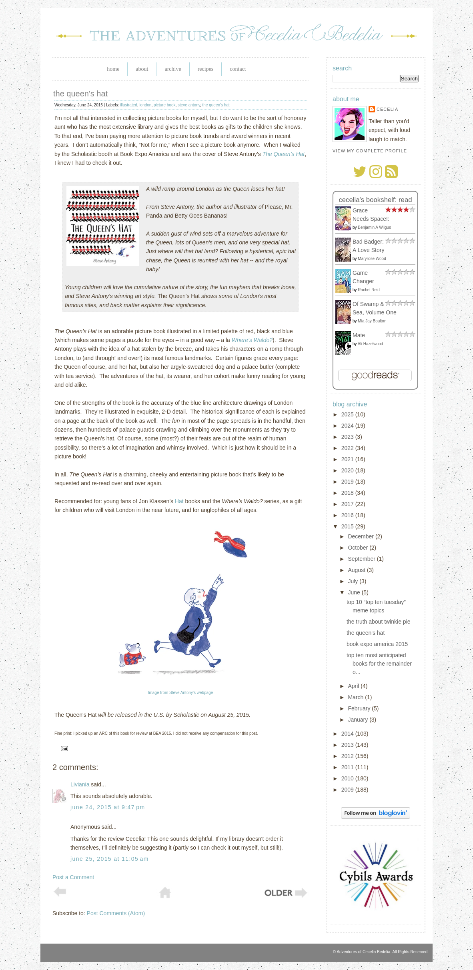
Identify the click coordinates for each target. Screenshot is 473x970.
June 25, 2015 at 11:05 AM (109, 859)
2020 (348, 470)
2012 (348, 756)
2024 (348, 425)
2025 (348, 414)
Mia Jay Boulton (372, 321)
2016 (348, 515)
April (354, 686)
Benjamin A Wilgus (374, 227)
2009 (348, 789)
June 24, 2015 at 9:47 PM (107, 807)
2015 (348, 526)
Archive (172, 69)
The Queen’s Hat (284, 154)
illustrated (128, 105)
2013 (348, 745)
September (362, 559)
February (360, 708)
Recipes (206, 69)
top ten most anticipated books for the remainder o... (379, 663)
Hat (179, 501)
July (353, 581)
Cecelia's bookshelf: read (375, 200)
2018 (348, 493)
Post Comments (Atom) (116, 913)
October (358, 547)
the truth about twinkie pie (379, 621)
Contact (238, 69)
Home (113, 69)
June (354, 592)
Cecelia (387, 109)
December (361, 536)
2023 (348, 437)
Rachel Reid (368, 290)
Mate (359, 335)
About (142, 69)
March (356, 697)
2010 (348, 778)
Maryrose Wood (372, 258)
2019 (348, 481)
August (357, 570)
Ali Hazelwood (370, 344)
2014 (348, 733)
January (358, 719)
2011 (348, 767)
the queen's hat (80, 93)
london (145, 105)
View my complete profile (370, 150)
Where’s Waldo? (252, 340)
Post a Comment (73, 877)
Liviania (79, 784)
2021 (348, 459)
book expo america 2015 (377, 644)
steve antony (189, 105)
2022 (348, 448)
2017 (348, 504)
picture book (164, 105)
